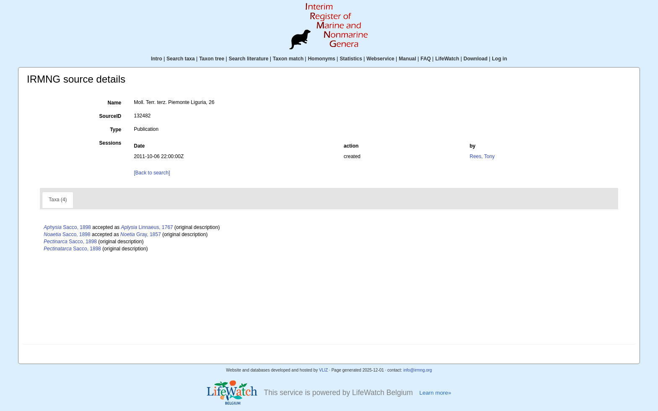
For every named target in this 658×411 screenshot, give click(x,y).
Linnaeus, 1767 (147, 227)
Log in (499, 59)
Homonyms (321, 59)
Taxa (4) (58, 200)
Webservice (380, 59)
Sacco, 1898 (67, 227)
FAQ (425, 59)
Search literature (249, 59)
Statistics (350, 59)
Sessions (110, 143)
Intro (156, 59)
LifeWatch (447, 59)
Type (115, 130)
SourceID (110, 116)
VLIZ (323, 370)
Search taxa (181, 59)
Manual (407, 59)
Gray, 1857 (140, 234)
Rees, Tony (482, 156)
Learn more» (435, 393)
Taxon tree (212, 59)
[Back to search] (152, 173)
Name (114, 103)
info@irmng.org (417, 370)
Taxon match (288, 59)
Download (476, 59)
